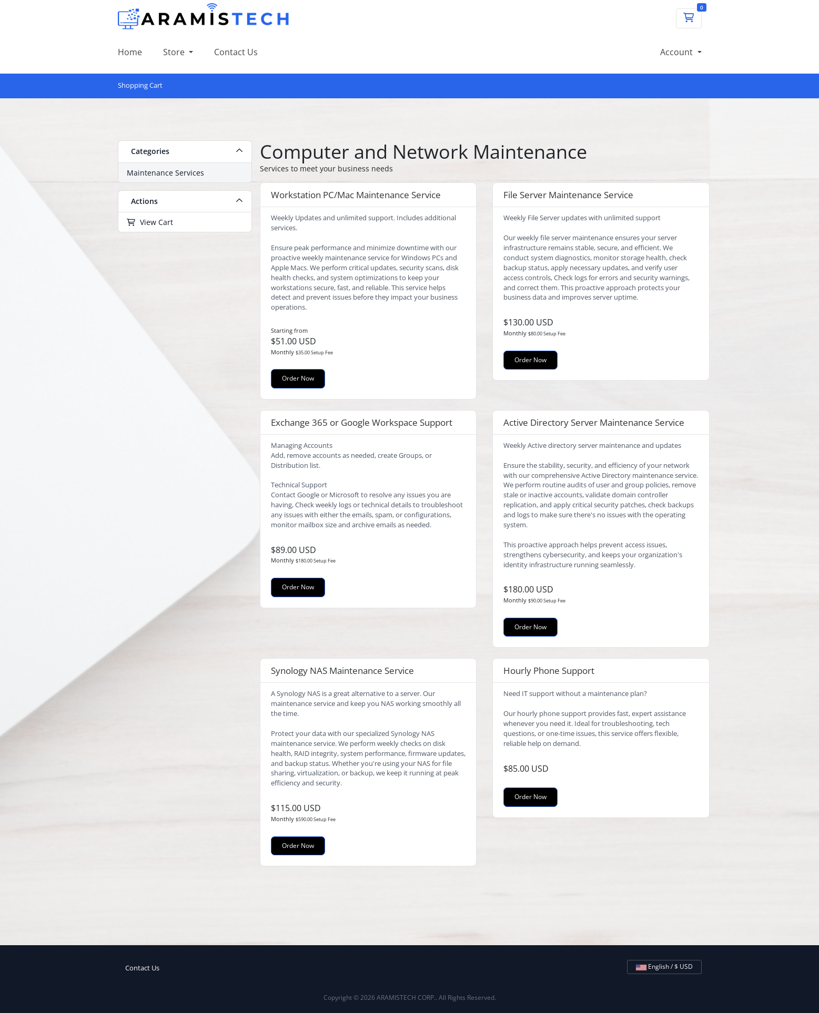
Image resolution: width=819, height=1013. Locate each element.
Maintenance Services (165, 173)
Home (130, 52)
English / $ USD (664, 966)
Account (677, 52)
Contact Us (236, 52)
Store (175, 52)
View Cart (150, 222)
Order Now (298, 378)
